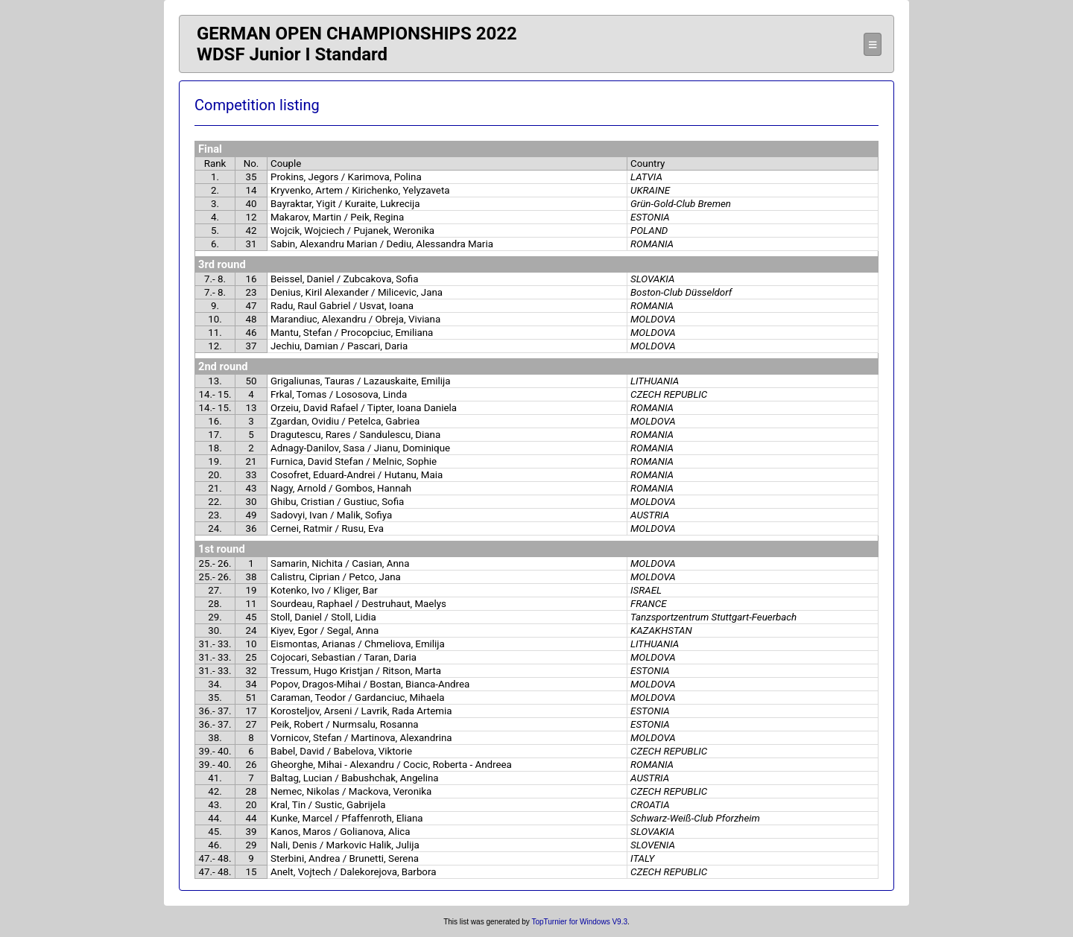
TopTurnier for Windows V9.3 (579, 922)
